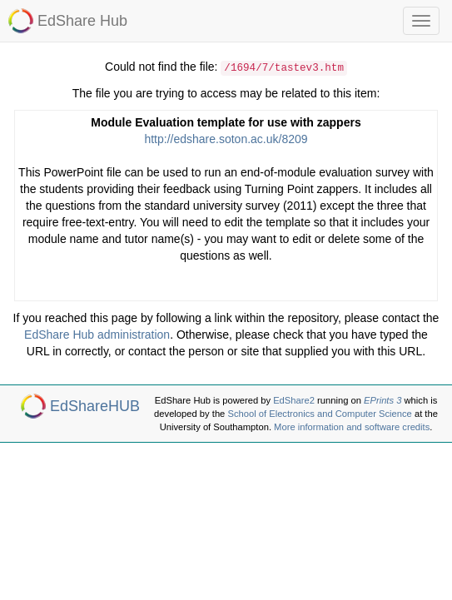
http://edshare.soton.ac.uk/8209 (225, 139)
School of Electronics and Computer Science (319, 414)
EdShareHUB (95, 406)
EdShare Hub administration (97, 334)
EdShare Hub (82, 20)
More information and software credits (352, 427)
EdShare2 (294, 400)
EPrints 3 (382, 400)
